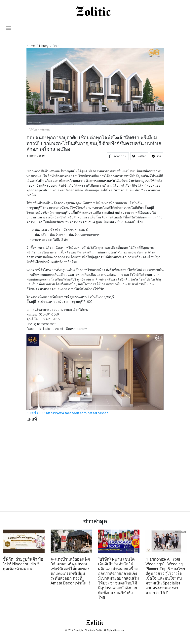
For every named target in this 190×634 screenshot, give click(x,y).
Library (44, 46)
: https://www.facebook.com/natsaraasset (67, 412)
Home (30, 46)
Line (156, 156)
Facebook (118, 156)
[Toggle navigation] (8, 28)
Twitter (139, 156)
